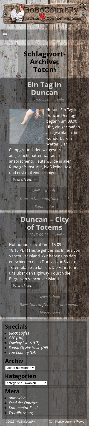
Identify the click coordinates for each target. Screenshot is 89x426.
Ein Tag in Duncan (44, 88)
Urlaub (49, 190)
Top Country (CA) (22, 352)
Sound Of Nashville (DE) (28, 347)
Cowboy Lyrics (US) (24, 342)
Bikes (24, 304)
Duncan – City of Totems (44, 223)
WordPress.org (21, 412)
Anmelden (17, 398)
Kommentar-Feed (23, 407)
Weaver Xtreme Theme (69, 421)
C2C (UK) (16, 338)
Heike (37, 190)
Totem (55, 198)
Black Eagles (19, 333)
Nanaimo (41, 198)
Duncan (26, 198)
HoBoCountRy (26, 421)
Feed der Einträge (23, 403)
